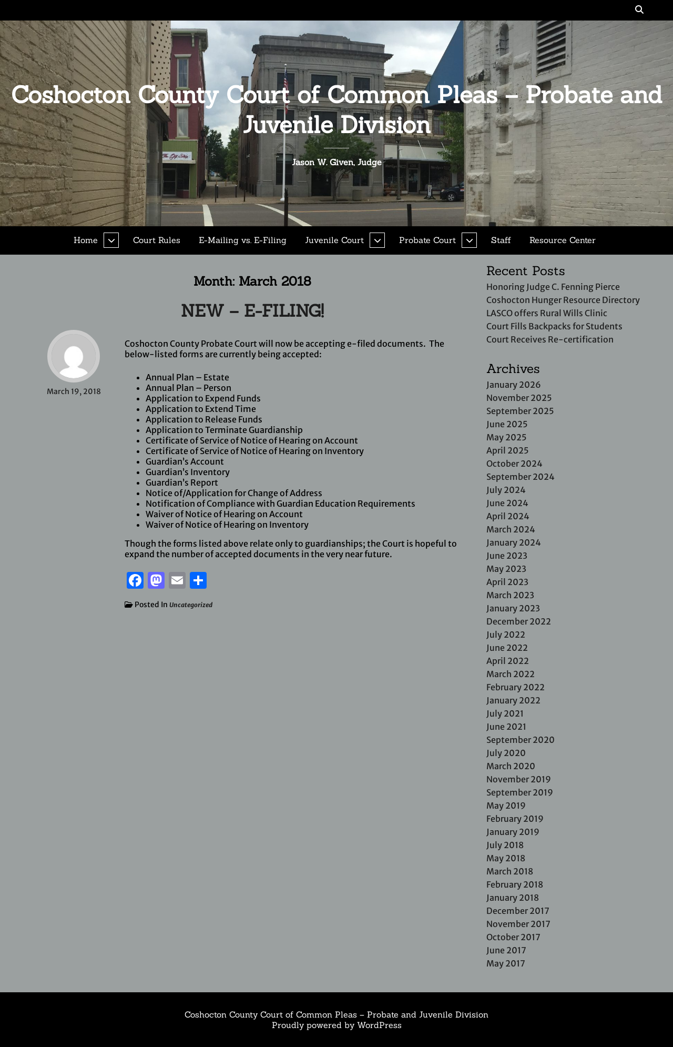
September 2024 (520, 476)
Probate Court (427, 240)
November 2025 (519, 397)
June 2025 (507, 424)
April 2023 (507, 582)
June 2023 (506, 555)
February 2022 (515, 687)
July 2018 (505, 845)
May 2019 (506, 805)
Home (86, 240)
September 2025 (520, 411)
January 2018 (512, 897)
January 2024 (513, 542)
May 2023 (506, 568)
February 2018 (514, 884)
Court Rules (156, 240)
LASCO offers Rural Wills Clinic (546, 313)
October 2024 (514, 463)
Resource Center (562, 240)
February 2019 (515, 818)
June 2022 (507, 647)
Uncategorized (190, 605)
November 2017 (518, 924)
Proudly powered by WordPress (337, 1025)
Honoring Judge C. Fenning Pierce (553, 286)
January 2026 (513, 384)
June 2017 (506, 950)
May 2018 (505, 858)
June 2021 (506, 726)
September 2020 (520, 739)
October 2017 (513, 937)
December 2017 (517, 910)
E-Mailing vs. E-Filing (243, 240)
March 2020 (510, 766)
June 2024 (507, 503)
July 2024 (506, 490)
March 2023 (510, 595)
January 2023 (513, 608)
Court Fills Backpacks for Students (554, 326)
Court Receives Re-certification (550, 339)
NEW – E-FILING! (252, 310)
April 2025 (507, 450)
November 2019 (518, 779)
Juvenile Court (334, 240)
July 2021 (505, 713)
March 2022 (510, 674)
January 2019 (512, 832)
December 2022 (518, 621)
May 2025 (506, 437)
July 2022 (505, 634)
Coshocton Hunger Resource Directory (563, 300)
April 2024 (507, 516)
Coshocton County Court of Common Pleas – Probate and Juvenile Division (336, 109)
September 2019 (519, 792)
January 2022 (513, 700)
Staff (501, 240)
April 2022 (507, 661)
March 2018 (509, 871)
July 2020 (506, 753)
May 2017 (505, 963)
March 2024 (510, 529)
